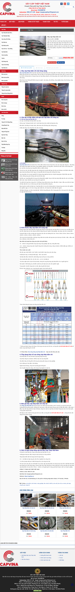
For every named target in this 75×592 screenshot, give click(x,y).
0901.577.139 (31, 12)
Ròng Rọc (4, 150)
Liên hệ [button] (3, 25)
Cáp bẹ (3, 58)
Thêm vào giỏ (52, 62)
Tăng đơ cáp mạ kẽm (6, 90)
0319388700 (41, 10)
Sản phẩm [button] (21, 22)
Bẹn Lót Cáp (4, 141)
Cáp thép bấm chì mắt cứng (28, 530)
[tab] (27, 67)
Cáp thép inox (4, 67)
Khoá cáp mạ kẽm (5, 77)
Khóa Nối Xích (4, 128)
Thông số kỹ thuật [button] (34, 22)
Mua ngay (61, 62)
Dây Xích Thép (5, 135)
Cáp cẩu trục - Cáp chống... (7, 48)
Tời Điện (3, 147)
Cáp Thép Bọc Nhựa (6, 36)
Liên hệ (61, 555)
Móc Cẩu (3, 138)
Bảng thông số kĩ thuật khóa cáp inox (11, 169)
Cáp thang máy (5, 61)
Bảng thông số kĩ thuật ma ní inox (11, 164)
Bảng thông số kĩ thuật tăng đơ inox (11, 160)
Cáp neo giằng (5, 55)
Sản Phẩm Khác (5, 112)
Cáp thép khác (5, 52)
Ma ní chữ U (4, 109)
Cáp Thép (4, 29)
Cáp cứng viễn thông (6, 39)
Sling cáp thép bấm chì (65, 508)
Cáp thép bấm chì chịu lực (28, 508)
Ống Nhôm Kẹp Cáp (6, 144)
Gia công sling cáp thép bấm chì (36, 351)
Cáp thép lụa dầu (5, 45)
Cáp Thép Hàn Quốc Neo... (7, 32)
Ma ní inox (4, 106)
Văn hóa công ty (25, 559)
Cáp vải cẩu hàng (5, 64)
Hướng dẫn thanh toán (45, 555)
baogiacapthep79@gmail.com (49, 12)
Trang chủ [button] (3, 21)
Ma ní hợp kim (5, 99)
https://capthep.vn (29, 476)
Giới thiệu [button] (12, 22)
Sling (3, 115)
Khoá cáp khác (5, 80)
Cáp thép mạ (4, 42)
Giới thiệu (61, 560)
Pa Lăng (3, 119)
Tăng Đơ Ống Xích (5, 131)
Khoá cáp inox (4, 74)
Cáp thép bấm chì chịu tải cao (47, 508)
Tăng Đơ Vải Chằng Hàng (7, 122)
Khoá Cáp (4, 71)
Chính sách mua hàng (45, 557)
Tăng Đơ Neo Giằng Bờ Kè (7, 93)
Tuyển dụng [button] (65, 22)
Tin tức (61, 557)
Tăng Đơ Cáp (4, 83)
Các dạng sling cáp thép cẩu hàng (11, 177)
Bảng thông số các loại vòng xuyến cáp (11, 173)
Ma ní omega (4, 103)
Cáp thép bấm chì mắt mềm (47, 530)
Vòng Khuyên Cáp (5, 125)
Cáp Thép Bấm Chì (65, 530)
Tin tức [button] (56, 22)
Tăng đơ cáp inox (5, 87)
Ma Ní (3, 96)
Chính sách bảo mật (45, 560)
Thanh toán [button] (47, 22)
